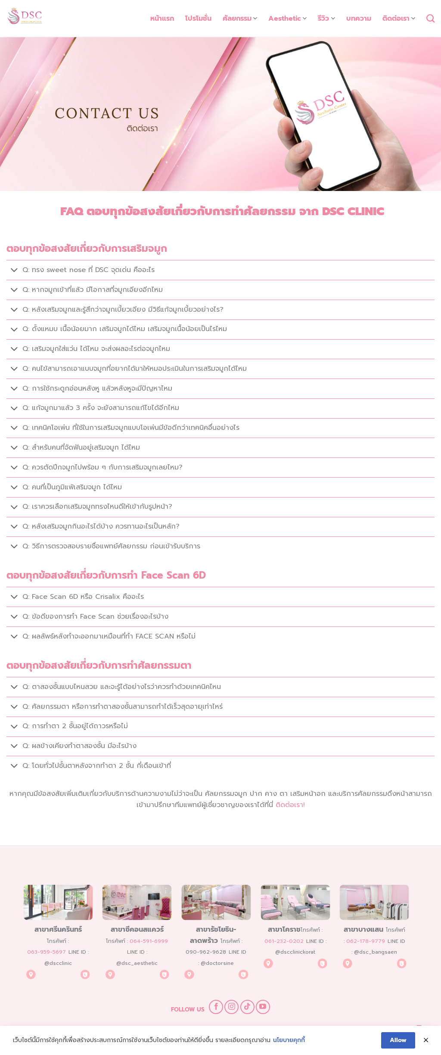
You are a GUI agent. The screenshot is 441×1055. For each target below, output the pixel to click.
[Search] (430, 18)
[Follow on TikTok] (247, 1007)
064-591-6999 (149, 941)
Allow (398, 1040)
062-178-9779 (365, 941)
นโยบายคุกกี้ (289, 1040)
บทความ (358, 18)
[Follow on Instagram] (231, 1007)
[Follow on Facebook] (216, 1007)
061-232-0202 (284, 941)
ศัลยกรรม (240, 18)
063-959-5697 (46, 952)
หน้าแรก (162, 18)
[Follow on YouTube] (263, 1007)
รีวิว (326, 18)
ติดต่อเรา (398, 18)
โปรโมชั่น (198, 18)
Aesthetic (287, 18)
